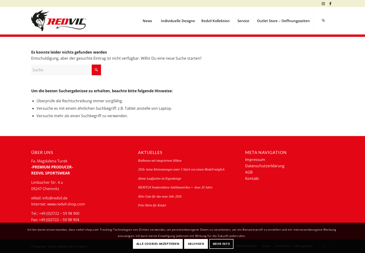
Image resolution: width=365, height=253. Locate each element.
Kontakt (252, 178)
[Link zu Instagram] (323, 3)
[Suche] (323, 20)
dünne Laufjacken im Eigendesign (159, 178)
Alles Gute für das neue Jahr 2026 (160, 196)
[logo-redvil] (58, 20)
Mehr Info (221, 244)
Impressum (255, 159)
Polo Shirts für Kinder (152, 205)
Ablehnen (196, 244)
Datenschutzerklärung (264, 165)
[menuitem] (147, 20)
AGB (249, 172)
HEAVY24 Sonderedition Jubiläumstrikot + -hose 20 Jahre (175, 187)
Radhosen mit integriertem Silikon (159, 160)
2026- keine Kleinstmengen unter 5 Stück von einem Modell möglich (181, 169)
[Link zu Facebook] (330, 3)
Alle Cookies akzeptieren (157, 244)
